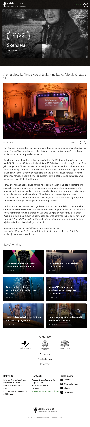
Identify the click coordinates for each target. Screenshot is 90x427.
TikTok (65, 388)
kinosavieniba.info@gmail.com (45, 391)
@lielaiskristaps (69, 384)
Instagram (66, 392)
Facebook (66, 380)
